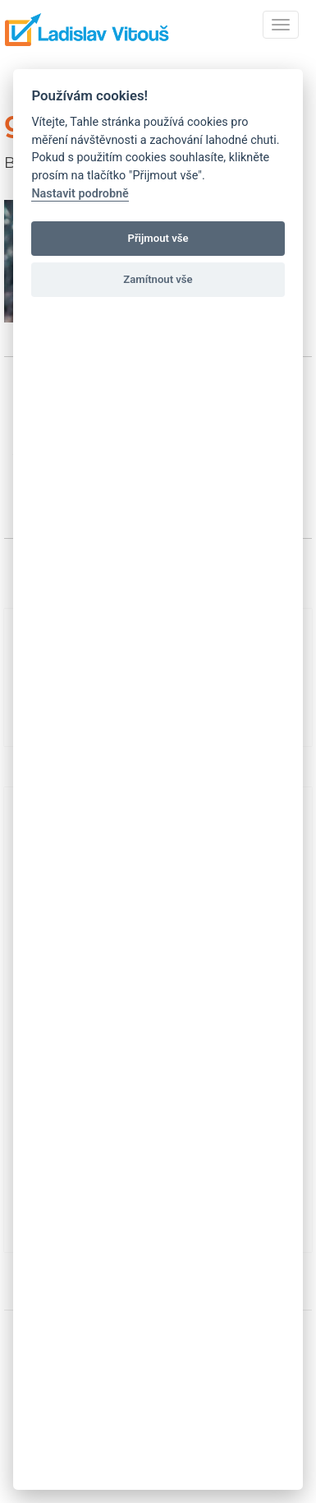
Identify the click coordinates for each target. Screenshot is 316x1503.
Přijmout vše (157, 238)
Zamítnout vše (157, 279)
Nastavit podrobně (79, 194)
